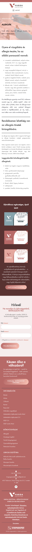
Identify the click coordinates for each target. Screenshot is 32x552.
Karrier (5, 405)
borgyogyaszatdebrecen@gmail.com (16, 477)
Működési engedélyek (10, 411)
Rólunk (5, 395)
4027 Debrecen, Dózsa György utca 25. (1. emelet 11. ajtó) (16, 481)
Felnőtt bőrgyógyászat (9, 440)
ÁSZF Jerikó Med (8, 424)
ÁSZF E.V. (6, 420)
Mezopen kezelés (8, 462)
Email (4, 332)
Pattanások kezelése (9, 446)
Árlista (5, 398)
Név (4, 323)
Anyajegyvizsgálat (8, 437)
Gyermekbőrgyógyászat (10, 443)
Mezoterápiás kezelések (10, 465)
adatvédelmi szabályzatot (16, 340)
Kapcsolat (6, 408)
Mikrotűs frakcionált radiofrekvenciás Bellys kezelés (14, 458)
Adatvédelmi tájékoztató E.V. (11, 417)
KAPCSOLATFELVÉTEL (16, 287)
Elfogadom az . (15, 340)
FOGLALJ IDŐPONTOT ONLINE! (16, 381)
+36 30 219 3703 (16, 473)
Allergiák (6, 434)
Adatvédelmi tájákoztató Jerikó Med (14, 414)
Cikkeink (6, 401)
